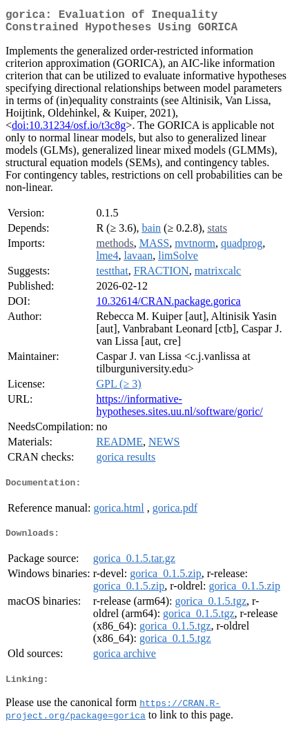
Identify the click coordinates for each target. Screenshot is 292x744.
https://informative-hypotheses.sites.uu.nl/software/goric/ (179, 411)
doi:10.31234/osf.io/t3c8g (69, 131)
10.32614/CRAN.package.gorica (168, 306)
